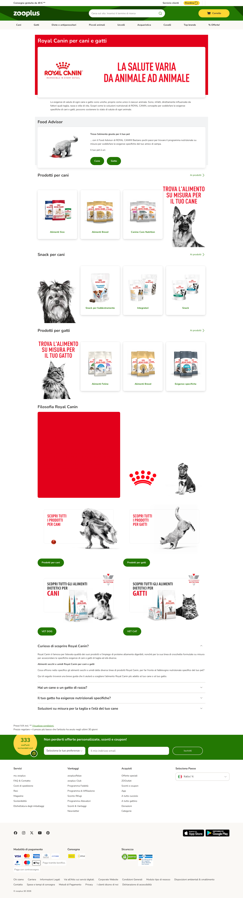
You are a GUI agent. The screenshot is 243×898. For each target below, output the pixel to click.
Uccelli (121, 25)
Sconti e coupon (130, 785)
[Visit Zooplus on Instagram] (24, 833)
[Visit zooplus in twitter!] (32, 833)
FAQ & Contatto (22, 780)
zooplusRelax (75, 775)
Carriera (32, 879)
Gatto (114, 161)
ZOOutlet (126, 780)
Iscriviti (188, 750)
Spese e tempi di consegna (41, 884)
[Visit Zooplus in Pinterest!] (48, 833)
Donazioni (127, 806)
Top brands (190, 25)
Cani (18, 25)
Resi (16, 791)
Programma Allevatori (79, 801)
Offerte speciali (129, 775)
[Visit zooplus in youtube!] (40, 833)
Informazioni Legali (50, 879)
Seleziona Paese (186, 768)
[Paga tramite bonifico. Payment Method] (54, 863)
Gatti (36, 25)
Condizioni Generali (132, 879)
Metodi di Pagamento (70, 884)
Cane (97, 161)
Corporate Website (108, 879)
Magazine (18, 796)
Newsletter (73, 811)
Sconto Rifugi (75, 796)
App (124, 791)
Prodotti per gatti (136, 562)
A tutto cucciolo (130, 796)
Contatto (18, 884)
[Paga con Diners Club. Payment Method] (46, 856)
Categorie (126, 811)
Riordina (191, 3)
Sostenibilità (20, 801)
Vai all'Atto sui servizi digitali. (79, 879)
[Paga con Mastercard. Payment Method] (27, 856)
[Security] (129, 857)
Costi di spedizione (23, 785)
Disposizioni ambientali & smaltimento (194, 879)
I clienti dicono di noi (107, 884)
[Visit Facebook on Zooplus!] (16, 833)
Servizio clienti (171, 3)
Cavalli (167, 25)
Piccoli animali (97, 25)
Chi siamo (19, 879)
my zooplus (20, 775)
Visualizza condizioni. (43, 725)
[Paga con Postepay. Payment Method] (55, 856)
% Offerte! (214, 25)
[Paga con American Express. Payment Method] (36, 856)
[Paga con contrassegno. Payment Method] (26, 869)
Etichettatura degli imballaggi (29, 806)
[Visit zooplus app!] (193, 835)
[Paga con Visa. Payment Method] (18, 856)
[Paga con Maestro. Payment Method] (27, 863)
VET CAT (132, 631)
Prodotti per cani (51, 562)
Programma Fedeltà (78, 785)
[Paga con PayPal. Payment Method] (18, 863)
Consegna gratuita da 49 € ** (29, 3)
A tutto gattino (129, 801)
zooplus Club (74, 780)
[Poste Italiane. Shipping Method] (72, 856)
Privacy (89, 884)
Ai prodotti (197, 175)
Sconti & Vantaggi (77, 806)
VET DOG (47, 631)
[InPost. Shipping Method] (81, 856)
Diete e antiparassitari (64, 25)
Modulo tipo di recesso (158, 879)
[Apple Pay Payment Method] (36, 863)
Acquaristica (144, 25)
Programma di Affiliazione (81, 791)
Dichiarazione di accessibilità (137, 884)
